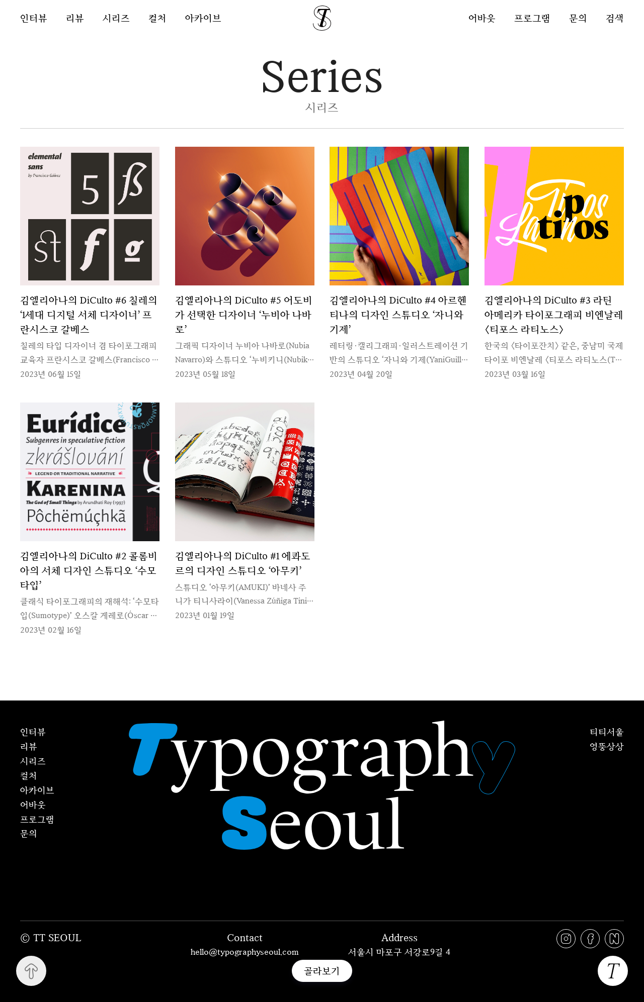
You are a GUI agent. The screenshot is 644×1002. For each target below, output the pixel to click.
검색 (615, 18)
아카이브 (203, 18)
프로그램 (532, 18)
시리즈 (116, 18)
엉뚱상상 (607, 746)
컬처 (157, 18)
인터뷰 (33, 18)
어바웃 (482, 18)
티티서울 (607, 732)
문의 (578, 18)
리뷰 (75, 18)
